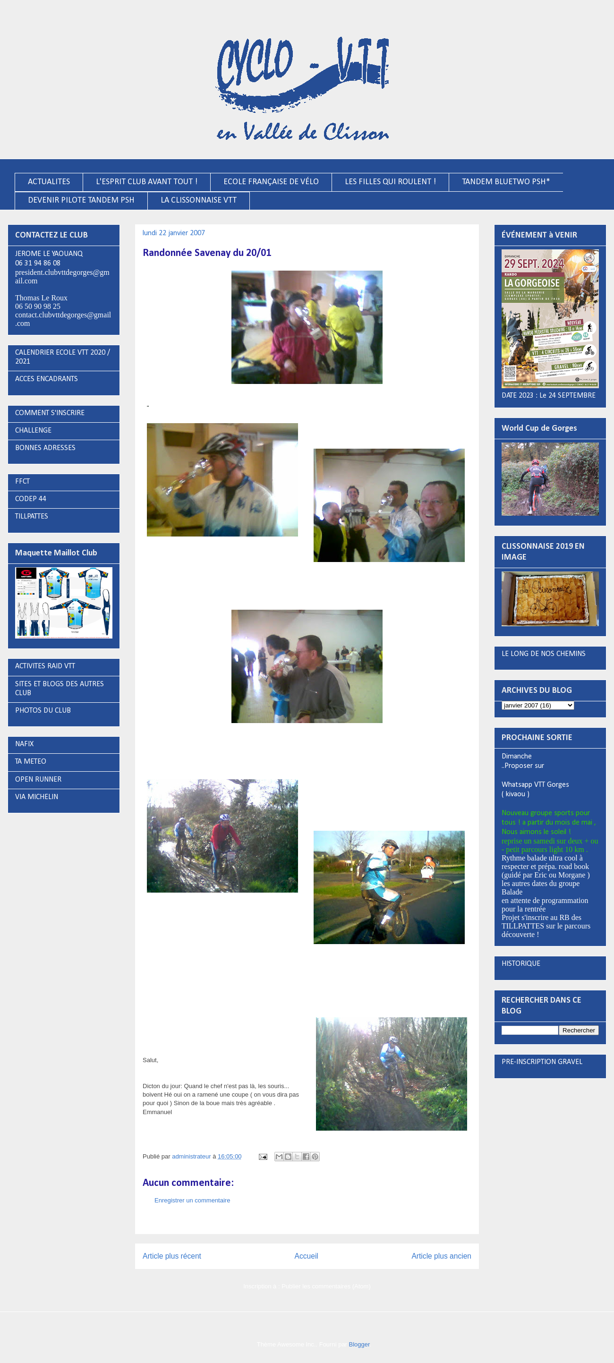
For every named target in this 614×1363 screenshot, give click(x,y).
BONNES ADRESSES (45, 448)
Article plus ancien (441, 1256)
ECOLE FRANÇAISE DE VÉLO (271, 182)
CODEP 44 (30, 499)
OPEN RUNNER (38, 780)
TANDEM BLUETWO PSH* (506, 182)
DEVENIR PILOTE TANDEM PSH (81, 200)
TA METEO (30, 762)
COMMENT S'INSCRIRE (50, 413)
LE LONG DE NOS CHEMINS (544, 654)
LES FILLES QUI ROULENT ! (390, 182)
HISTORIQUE (521, 964)
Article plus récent (172, 1256)
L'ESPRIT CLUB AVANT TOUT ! (146, 182)
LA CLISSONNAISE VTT (199, 200)
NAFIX (24, 744)
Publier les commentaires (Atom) (326, 1286)
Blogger (359, 1344)
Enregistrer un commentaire (192, 1200)
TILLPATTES (31, 516)
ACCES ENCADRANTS (46, 379)
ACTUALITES (49, 182)
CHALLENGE (33, 430)
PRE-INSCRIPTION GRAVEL (542, 1062)
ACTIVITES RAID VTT (45, 666)
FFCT (22, 482)
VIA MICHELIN (36, 797)
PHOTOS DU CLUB (43, 711)
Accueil (306, 1256)
